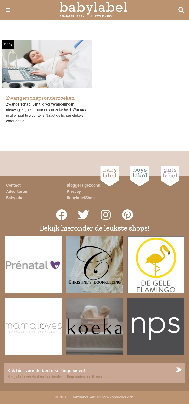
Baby (8, 44)
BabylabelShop (81, 197)
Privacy (74, 191)
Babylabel (15, 197)
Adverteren (16, 191)
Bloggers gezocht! (83, 185)
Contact (13, 185)
